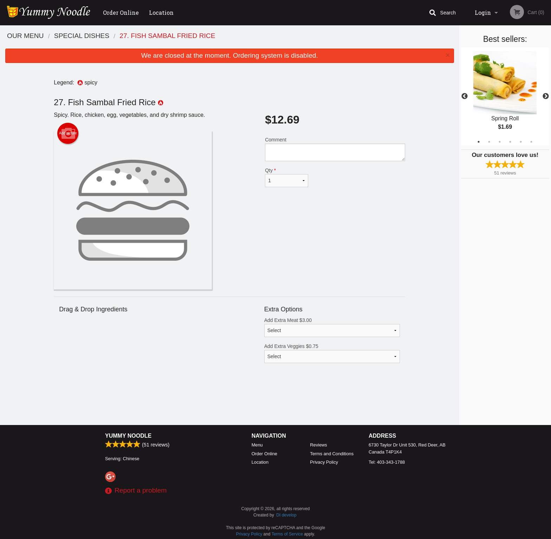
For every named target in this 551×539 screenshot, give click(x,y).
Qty (286, 177)
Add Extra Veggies (332, 353)
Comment (335, 149)
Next (545, 96)
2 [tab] (489, 141)
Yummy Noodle (128, 436)
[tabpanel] (505, 96)
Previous (464, 96)
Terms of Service (287, 534)
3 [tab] (499, 141)
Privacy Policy (324, 462)
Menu (257, 445)
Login (483, 12)
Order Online (121, 12)
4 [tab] (510, 141)
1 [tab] (478, 141)
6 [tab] (531, 141)
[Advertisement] (229, 402)
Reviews (318, 445)
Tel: (387, 462)
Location (161, 12)
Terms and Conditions (332, 453)
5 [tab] (520, 141)
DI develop (286, 515)
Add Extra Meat (332, 327)
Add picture (68, 133)
